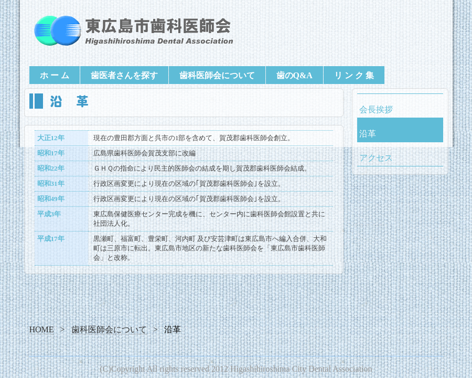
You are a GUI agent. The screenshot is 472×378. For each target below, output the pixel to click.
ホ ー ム (54, 75)
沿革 (367, 133)
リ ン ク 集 (354, 75)
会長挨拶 (376, 109)
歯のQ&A (294, 75)
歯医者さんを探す (124, 75)
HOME (41, 329)
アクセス (376, 157)
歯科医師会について (217, 75)
